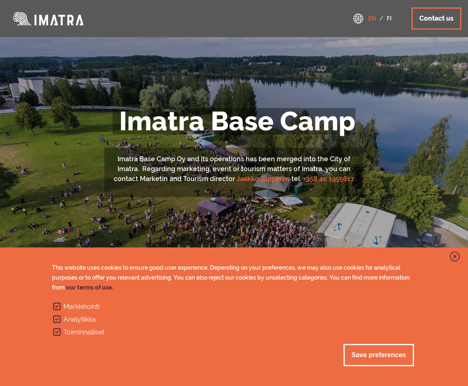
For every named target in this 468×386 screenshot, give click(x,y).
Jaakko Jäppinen (263, 179)
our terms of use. (89, 287)
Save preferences (378, 354)
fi (389, 18)
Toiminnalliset (83, 332)
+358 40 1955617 (328, 179)
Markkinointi (81, 307)
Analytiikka (79, 319)
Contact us (436, 18)
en (372, 18)
